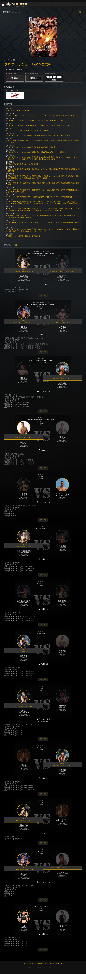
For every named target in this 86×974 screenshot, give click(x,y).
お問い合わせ (49, 963)
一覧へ (80, 12)
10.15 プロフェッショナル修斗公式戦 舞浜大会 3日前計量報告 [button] (31, 147)
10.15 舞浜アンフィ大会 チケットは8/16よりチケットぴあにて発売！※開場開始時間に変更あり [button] (42, 223)
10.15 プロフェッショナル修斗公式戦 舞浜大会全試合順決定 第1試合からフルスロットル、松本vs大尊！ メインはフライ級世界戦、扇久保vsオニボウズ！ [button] (42, 158)
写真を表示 (43, 296)
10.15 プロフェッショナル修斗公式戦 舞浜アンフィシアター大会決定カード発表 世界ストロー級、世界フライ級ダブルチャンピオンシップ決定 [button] (42, 230)
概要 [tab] (15, 245)
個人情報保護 (28, 963)
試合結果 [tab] (7, 245)
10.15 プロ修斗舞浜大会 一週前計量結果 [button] (23, 164)
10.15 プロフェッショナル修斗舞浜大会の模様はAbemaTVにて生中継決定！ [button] (37, 152)
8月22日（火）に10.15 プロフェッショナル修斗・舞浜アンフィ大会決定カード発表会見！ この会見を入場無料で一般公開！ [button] (41, 216)
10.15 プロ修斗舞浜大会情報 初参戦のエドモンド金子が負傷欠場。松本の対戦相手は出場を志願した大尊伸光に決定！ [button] (42, 191)
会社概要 (59, 963)
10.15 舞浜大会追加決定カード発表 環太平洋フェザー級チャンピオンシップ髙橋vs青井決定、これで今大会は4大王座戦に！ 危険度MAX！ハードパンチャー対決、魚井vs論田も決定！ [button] (42, 203)
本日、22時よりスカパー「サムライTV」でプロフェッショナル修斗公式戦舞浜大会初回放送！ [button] (44, 115)
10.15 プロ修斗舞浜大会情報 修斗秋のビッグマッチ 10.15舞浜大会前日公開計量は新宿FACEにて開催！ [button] (43, 170)
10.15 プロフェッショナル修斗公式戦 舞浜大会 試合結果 (27, 130)
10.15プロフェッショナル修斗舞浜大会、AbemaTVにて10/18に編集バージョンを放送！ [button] (42, 125)
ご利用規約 (39, 963)
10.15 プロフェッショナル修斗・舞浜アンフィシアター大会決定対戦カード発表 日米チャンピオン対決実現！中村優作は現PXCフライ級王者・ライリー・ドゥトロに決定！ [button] (42, 209)
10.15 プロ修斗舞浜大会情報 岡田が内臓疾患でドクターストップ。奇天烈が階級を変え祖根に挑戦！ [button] (42, 184)
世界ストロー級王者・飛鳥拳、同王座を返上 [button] (25, 236)
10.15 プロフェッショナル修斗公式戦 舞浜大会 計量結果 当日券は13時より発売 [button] (39, 135)
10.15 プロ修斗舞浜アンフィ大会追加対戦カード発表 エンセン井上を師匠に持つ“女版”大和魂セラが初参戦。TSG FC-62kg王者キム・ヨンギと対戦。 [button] (42, 177)
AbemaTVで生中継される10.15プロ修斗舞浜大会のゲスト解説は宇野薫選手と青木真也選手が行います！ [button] (42, 141)
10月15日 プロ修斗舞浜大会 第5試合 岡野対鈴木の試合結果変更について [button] (35, 120)
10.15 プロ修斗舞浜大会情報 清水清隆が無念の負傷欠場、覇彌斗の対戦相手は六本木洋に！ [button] (43, 197)
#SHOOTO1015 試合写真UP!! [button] (19, 110)
